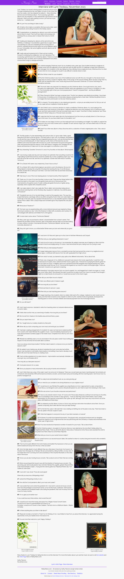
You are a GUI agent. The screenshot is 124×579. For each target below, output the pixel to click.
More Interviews (68, 564)
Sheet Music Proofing (60, 573)
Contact (49, 573)
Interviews (52, 1)
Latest (54, 4)
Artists (46, 1)
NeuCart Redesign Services (58, 576)
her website (100, 555)
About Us (43, 573)
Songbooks (66, 4)
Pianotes (71, 1)
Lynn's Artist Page (56, 564)
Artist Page (23, 557)
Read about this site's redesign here (72, 576)
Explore (65, 1)
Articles (78, 1)
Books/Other (75, 4)
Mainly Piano (29, 2)
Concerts (59, 1)
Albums (59, 4)
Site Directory (72, 573)
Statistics (80, 573)
